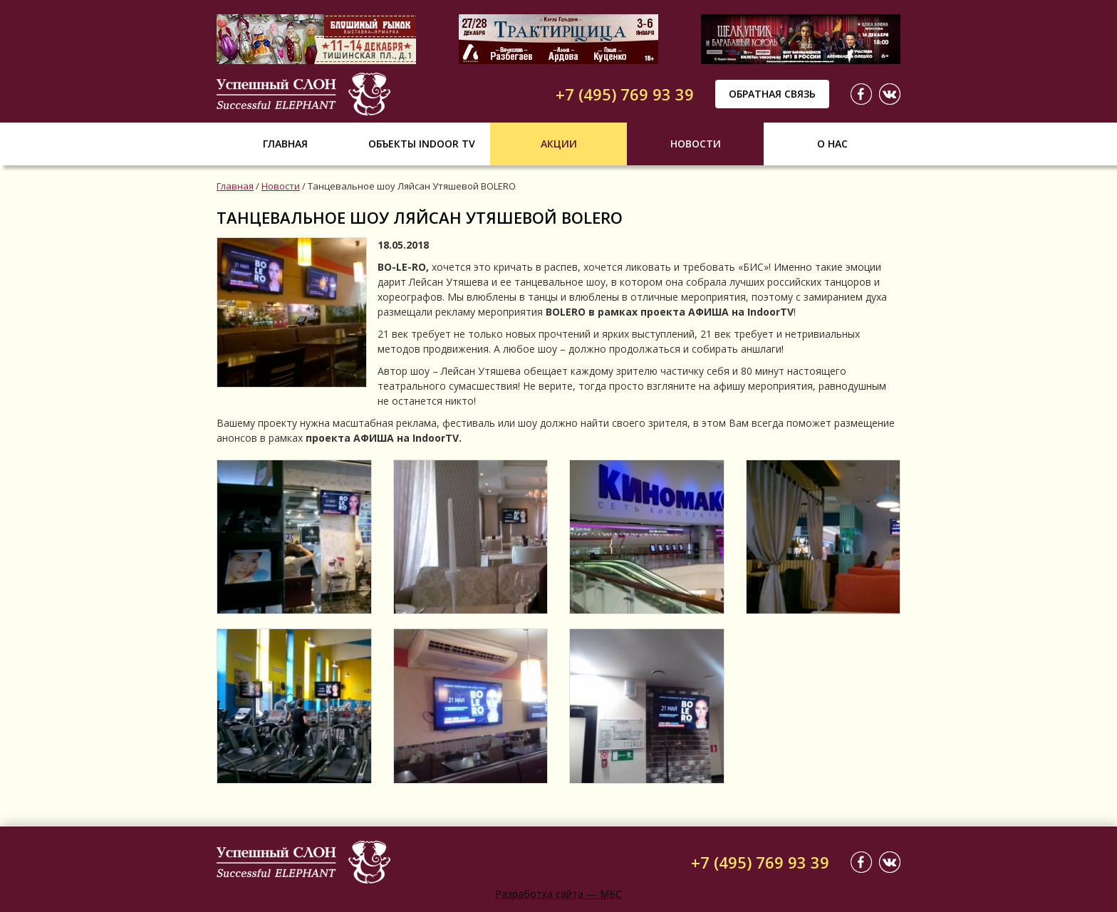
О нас (832, 143)
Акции (559, 143)
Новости (695, 143)
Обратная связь (772, 93)
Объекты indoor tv (421, 143)
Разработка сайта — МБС (558, 894)
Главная (285, 143)
